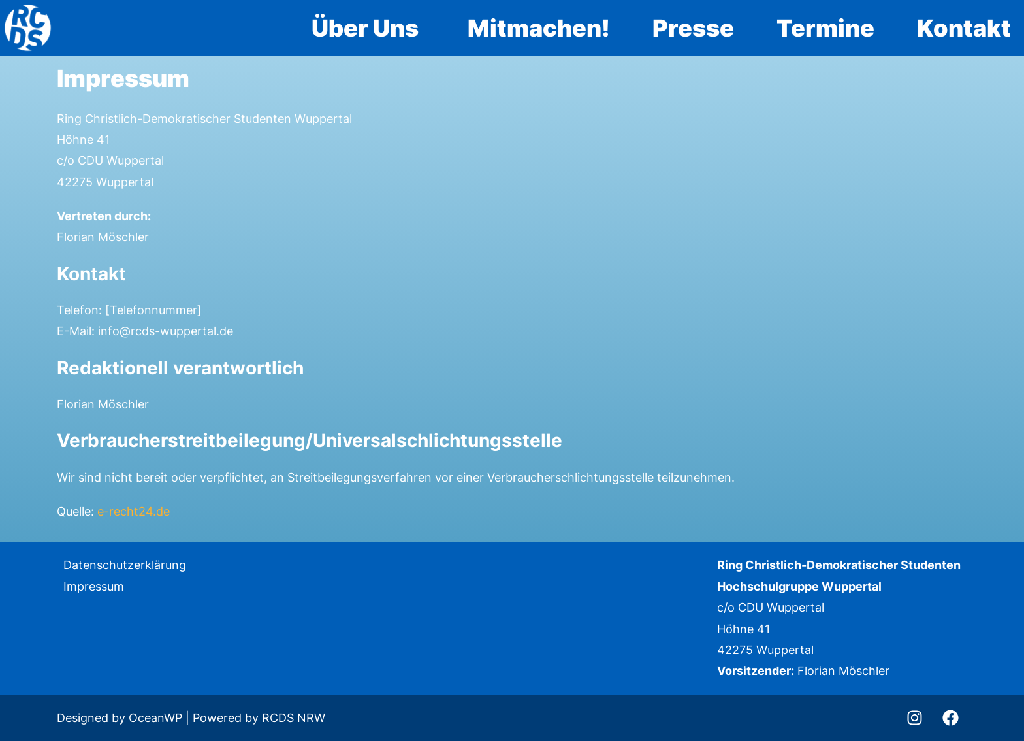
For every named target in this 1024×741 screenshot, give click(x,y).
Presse (693, 28)
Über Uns (365, 28)
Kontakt (964, 28)
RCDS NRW (293, 718)
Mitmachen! (539, 28)
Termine (825, 28)
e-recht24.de (133, 511)
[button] (368, 28)
